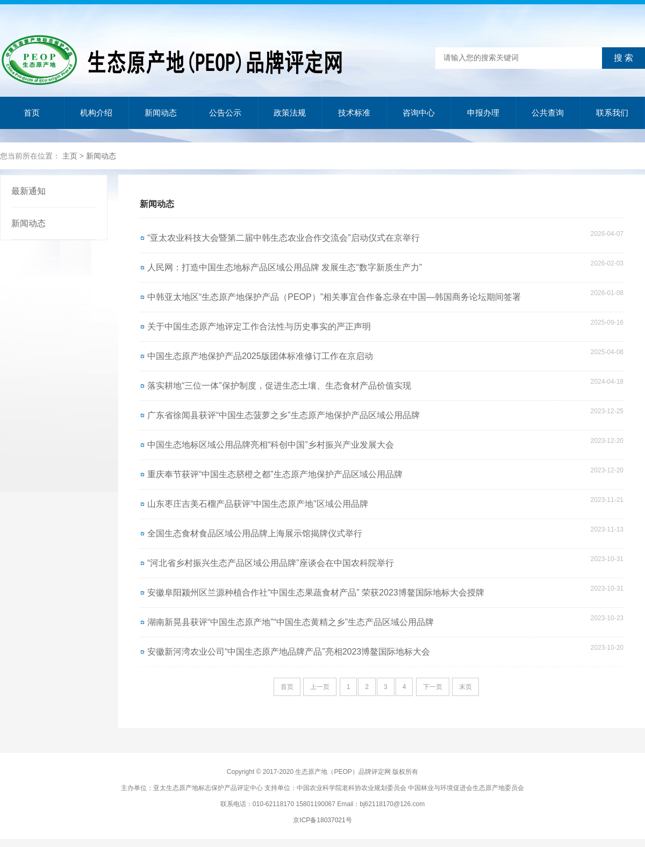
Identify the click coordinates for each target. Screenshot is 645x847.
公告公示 (225, 112)
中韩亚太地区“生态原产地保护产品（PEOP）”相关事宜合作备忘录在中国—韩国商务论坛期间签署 (334, 297)
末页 (465, 687)
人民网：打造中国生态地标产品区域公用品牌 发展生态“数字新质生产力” (284, 267)
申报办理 (483, 112)
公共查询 (548, 112)
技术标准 (354, 112)
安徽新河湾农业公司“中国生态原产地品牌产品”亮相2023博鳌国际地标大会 (288, 651)
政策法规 (290, 112)
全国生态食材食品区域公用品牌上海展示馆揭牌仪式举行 (254, 533)
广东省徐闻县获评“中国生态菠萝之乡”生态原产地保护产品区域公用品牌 (283, 415)
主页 (69, 156)
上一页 (319, 687)
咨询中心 (419, 112)
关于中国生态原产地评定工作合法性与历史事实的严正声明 (259, 326)
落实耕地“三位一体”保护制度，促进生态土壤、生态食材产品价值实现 (279, 385)
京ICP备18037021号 (322, 820)
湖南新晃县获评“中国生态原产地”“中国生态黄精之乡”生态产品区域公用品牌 (290, 622)
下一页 (432, 687)
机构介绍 (96, 112)
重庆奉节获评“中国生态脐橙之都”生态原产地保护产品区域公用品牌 (275, 474)
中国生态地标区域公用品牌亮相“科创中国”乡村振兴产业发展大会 (270, 444)
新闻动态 (161, 112)
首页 (32, 112)
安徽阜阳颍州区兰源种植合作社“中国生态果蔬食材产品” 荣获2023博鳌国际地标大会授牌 (315, 592)
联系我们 (612, 112)
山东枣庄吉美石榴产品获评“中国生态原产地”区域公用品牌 (257, 503)
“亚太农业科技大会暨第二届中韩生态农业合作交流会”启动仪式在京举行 (283, 237)
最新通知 (28, 191)
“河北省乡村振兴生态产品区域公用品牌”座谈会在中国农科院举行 (270, 563)
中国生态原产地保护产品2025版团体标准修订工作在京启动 (260, 356)
